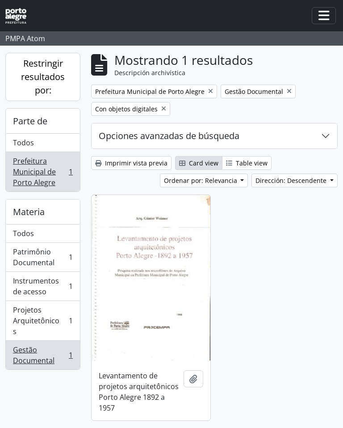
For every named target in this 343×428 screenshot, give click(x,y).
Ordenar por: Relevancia (201, 180)
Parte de (30, 121)
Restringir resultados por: (43, 76)
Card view (198, 163)
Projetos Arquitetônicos (43, 320)
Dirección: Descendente (291, 180)
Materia (29, 212)
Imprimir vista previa (131, 163)
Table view (247, 163)
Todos (23, 143)
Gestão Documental (43, 355)
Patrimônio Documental (43, 257)
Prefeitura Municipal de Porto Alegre (43, 171)
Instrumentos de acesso (43, 286)
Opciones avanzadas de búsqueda (169, 136)
